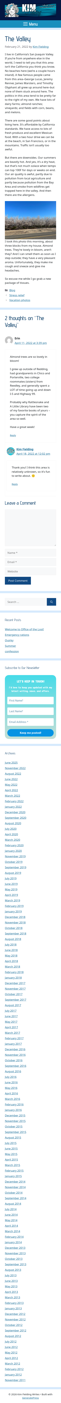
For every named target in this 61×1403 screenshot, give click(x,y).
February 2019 (14, 906)
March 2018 (12, 966)
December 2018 (15, 917)
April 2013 (11, 1292)
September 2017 (15, 999)
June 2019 (11, 884)
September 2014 (15, 1198)
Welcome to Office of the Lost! (24, 629)
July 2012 (11, 1341)
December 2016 (15, 1049)
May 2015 (11, 1154)
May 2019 (11, 889)
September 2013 (15, 1264)
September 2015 (15, 1132)
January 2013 (13, 1308)
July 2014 (11, 1209)
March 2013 (12, 1297)
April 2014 (11, 1226)
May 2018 (11, 955)
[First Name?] (30, 700)
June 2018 (11, 950)
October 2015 (13, 1126)
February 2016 (14, 1104)
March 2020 (12, 840)
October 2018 (13, 928)
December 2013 (15, 1248)
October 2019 (13, 862)
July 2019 (11, 878)
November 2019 (15, 856)
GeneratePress (30, 1397)
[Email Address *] (30, 722)
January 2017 (13, 1044)
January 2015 (13, 1176)
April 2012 (11, 1358)
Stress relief (16, 295)
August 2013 (13, 1270)
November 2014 (15, 1187)
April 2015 (11, 1159)
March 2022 (12, 795)
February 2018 (14, 972)
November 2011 (15, 1380)
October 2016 (13, 1060)
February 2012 (14, 1369)
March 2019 (12, 900)
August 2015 (13, 1137)
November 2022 (15, 768)
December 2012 (15, 1314)
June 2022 (11, 779)
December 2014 (15, 1181)
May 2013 (11, 1286)
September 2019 (15, 867)
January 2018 (13, 977)
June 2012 (11, 1347)
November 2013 (15, 1253)
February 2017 (14, 1038)
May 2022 (11, 784)
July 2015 (11, 1143)
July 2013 (11, 1275)
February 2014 (14, 1237)
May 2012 (11, 1352)
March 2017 (12, 1033)
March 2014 (12, 1231)
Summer (10, 646)
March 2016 (12, 1099)
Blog (12, 290)
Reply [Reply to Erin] (13, 435)
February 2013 (14, 1303)
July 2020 (11, 829)
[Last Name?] (30, 711)
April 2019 (11, 895)
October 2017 (13, 994)
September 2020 (15, 818)
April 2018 (11, 961)
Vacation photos (19, 300)
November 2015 (15, 1121)
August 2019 (13, 873)
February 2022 (14, 801)
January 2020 (13, 851)
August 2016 (13, 1071)
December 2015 (15, 1115)
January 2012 (13, 1374)
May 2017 (11, 1022)
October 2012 (13, 1325)
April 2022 (11, 790)
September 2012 (15, 1330)
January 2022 (13, 807)
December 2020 (15, 812)
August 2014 (13, 1203)
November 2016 (15, 1055)
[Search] (51, 602)
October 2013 (13, 1259)
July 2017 (11, 1011)
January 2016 (13, 1110)
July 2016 (11, 1077)
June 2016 (11, 1082)
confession (12, 651)
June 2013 (11, 1281)
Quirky (9, 640)
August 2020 (13, 823)
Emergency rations (17, 635)
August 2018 (13, 939)
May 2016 (11, 1088)
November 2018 (15, 922)
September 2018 (15, 933)
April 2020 (11, 834)
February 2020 (14, 845)
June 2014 (11, 1215)
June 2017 (11, 1016)
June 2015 (11, 1148)
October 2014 (13, 1192)
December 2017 (15, 983)
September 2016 (15, 1066)
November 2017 (15, 988)
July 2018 (11, 944)
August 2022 (13, 773)
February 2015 (14, 1170)
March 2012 (12, 1363)
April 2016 (11, 1093)
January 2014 (13, 1242)
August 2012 (13, 1336)
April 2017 (11, 1027)
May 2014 (11, 1220)
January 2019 (13, 911)
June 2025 (11, 762)
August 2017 (13, 1005)
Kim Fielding (25, 449)
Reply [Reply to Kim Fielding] (15, 484)
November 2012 (15, 1319)
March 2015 (12, 1165)
